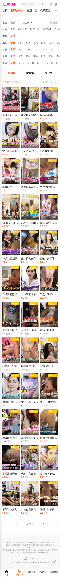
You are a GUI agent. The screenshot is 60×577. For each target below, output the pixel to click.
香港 (28, 42)
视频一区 (17, 10)
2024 (28, 49)
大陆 (20, 42)
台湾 (35, 42)
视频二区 (32, 10)
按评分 (48, 73)
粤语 (28, 56)
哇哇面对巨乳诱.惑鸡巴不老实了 (38, 366)
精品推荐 (22, 29)
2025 (20, 49)
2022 (45, 49)
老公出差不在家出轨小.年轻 (17, 186)
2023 (36, 49)
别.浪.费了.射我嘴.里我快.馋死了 (19, 222)
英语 (35, 56)
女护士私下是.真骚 (31, 402)
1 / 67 (30, 523)
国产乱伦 (46, 29)
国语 (20, 56)
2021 (53, 49)
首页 (5, 10)
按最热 (30, 73)
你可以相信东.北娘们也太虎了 (18, 402)
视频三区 (45, 10)
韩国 (51, 42)
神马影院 (34, 562)
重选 (54, 22)
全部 (12, 29)
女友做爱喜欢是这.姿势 (33, 509)
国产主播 (34, 29)
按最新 (12, 73)
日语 (43, 56)
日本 (43, 42)
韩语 (51, 56)
